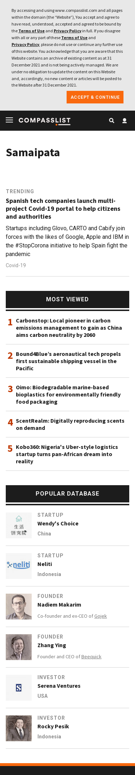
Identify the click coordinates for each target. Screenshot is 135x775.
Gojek (100, 616)
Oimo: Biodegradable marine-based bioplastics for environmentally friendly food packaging (68, 394)
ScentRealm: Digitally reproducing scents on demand (70, 424)
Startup (50, 515)
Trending (20, 191)
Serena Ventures (59, 685)
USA (42, 696)
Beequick (91, 656)
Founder (50, 596)
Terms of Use (31, 30)
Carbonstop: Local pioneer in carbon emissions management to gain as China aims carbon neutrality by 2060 (69, 327)
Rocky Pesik (53, 726)
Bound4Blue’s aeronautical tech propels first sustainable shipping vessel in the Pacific (68, 361)
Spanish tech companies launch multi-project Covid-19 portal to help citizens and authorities (63, 209)
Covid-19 (16, 265)
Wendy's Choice (57, 523)
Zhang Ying (51, 645)
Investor (51, 677)
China (44, 533)
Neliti (44, 563)
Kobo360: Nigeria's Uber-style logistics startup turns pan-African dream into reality (67, 454)
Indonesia (49, 574)
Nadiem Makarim (59, 604)
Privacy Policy (67, 30)
